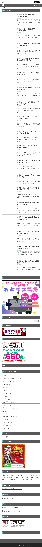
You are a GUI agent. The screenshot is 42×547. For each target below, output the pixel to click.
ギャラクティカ (6, 396)
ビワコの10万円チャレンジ (9, 416)
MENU (37, 5)
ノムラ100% (5, 419)
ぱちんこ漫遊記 (6, 375)
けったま (4, 390)
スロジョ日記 (6, 384)
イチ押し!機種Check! (7, 399)
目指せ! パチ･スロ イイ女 (9, 422)
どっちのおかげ (6, 425)
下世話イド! (5, 428)
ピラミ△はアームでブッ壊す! (10, 408)
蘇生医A (4, 414)
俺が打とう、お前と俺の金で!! (10, 381)
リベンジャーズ (6, 393)
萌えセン (4, 387)
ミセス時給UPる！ (7, 405)
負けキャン (5, 411)
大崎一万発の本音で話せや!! (9, 402)
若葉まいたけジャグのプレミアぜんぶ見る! (13, 378)
